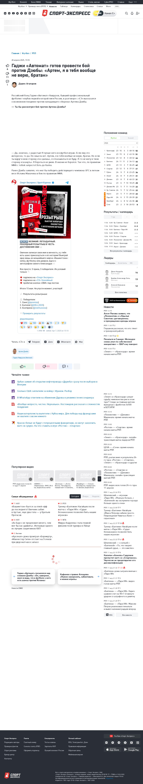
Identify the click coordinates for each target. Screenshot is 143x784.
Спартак (109, 169)
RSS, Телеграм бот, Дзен (78, 742)
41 (121, 539)
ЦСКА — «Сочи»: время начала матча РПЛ (119, 448)
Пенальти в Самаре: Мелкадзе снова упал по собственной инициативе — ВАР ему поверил (120, 341)
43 (14, 533)
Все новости (127, 615)
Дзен (50, 342)
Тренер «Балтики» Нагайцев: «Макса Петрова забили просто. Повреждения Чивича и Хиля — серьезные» (119, 514)
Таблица (63, 6)
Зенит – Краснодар (121, 243)
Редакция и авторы (11, 742)
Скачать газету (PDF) (32, 746)
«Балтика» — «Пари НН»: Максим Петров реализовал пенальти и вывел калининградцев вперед (120, 606)
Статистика (88, 6)
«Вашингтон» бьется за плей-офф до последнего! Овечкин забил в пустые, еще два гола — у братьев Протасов (31, 510)
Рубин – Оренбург (120, 226)
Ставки (121, 2)
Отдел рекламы (10, 750)
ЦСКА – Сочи (118, 233)
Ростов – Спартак (120, 236)
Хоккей (23, 2)
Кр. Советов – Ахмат (121, 223)
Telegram (36, 342)
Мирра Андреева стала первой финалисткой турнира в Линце (74, 524)
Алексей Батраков (118, 285)
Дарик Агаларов (27, 83)
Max (81, 342)
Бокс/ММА (36, 2)
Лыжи (81, 2)
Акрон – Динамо (120, 247)
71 (14, 504)
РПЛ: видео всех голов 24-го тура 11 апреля (120, 486)
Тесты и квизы (50, 742)
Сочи (108, 204)
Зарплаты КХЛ (50, 746)
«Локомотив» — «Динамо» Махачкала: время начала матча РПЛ (119, 417)
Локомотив (111, 158)
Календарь (76, 6)
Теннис (49, 2)
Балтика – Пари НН (120, 229)
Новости (53, 6)
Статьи (100, 6)
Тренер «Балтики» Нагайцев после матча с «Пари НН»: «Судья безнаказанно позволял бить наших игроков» (77, 510)
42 (115, 336)
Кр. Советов (111, 190)
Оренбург (110, 201)
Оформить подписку (31, 750)
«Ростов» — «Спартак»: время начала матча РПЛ (118, 428)
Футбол (11, 2)
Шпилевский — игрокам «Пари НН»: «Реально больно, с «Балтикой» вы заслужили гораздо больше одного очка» (121, 499)
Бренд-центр (9, 754)
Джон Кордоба (117, 271)
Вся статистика (121, 292)
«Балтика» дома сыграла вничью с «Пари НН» (120, 572)
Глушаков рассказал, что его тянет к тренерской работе (120, 329)
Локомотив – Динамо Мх (123, 240)
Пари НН (110, 197)
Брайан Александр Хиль (120, 278)
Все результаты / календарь (121, 251)
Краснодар (111, 151)
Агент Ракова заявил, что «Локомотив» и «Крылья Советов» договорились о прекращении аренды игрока (120, 317)
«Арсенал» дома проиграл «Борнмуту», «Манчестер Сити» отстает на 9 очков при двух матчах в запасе (32, 539)
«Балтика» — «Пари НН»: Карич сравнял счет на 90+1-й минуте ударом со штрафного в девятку (119, 594)
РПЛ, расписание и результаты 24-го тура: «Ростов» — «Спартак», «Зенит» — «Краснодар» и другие (120, 460)
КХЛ (17, 520)
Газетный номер (30, 742)
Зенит (109, 154)
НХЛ (18, 503)
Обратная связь (74, 750)
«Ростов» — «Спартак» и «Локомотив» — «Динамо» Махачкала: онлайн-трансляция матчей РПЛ (119, 474)
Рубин (109, 172)
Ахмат (109, 176)
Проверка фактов (11, 746)
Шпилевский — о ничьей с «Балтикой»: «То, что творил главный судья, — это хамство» (119, 545)
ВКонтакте (66, 342)
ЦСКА (109, 165)
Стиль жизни (94, 2)
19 (61, 520)
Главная (16, 53)
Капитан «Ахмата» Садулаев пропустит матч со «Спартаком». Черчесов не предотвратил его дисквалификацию (120, 559)
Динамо (109, 179)
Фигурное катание (65, 2)
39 (61, 504)
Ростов (109, 183)
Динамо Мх (111, 187)
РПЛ (34, 53)
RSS (109, 614)
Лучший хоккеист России (54, 750)
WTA (64, 520)
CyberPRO (108, 2)
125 (121, 568)
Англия (19, 533)
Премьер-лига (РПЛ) (37, 6)
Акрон (109, 194)
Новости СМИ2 (17, 588)
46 (14, 520)
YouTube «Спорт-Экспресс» (122, 736)
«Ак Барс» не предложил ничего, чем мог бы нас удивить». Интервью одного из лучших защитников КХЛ (32, 525)
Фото (108, 6)
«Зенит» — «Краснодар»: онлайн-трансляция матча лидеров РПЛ (120, 438)
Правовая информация (77, 746)
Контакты (8, 759)
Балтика (109, 161)
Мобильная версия (75, 754)
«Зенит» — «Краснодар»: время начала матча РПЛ (119, 352)
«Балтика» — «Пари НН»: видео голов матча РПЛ (119, 582)
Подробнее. (110, 778)
